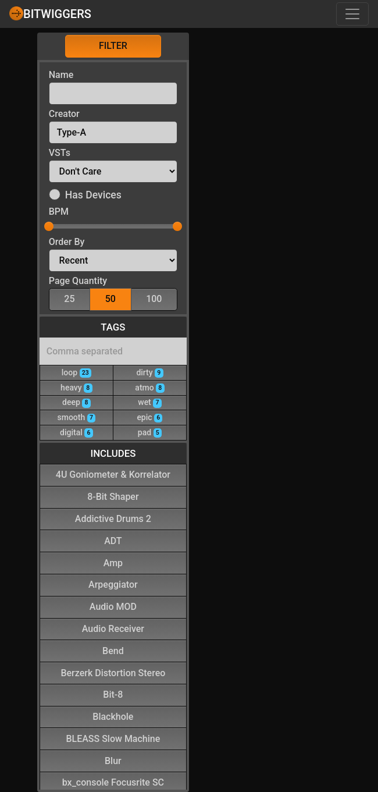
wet (149, 401)
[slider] (49, 226)
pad (150, 432)
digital (76, 432)
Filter (113, 45)
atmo (149, 387)
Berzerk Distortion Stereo (112, 672)
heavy (76, 387)
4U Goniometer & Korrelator (113, 474)
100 (154, 298)
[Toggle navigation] (352, 14)
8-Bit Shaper (112, 496)
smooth (77, 416)
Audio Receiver (113, 628)
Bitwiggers (50, 13)
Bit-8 (113, 694)
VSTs (59, 152)
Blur (113, 760)
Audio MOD (113, 606)
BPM (59, 211)
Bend (113, 650)
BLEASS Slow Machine (113, 738)
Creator (64, 113)
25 (69, 298)
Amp (113, 562)
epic (149, 416)
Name (61, 74)
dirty (149, 372)
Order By (67, 241)
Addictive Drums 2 (113, 518)
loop (76, 372)
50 (110, 298)
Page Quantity (78, 280)
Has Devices (93, 195)
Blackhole (112, 716)
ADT (113, 540)
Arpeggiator (113, 584)
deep (76, 401)
